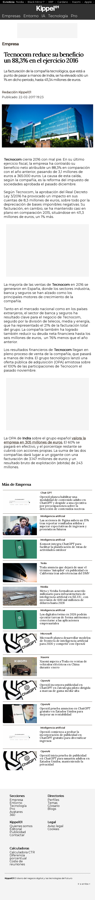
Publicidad (18, 832)
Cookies (53, 829)
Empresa (10, 44)
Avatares (16, 811)
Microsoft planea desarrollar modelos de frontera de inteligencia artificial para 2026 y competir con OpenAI (65, 641)
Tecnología (58, 16)
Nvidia (20, 1)
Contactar (17, 835)
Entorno (31, 16)
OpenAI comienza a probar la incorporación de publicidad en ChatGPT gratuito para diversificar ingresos (63, 736)
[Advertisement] (47, 31)
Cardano (62, 1)
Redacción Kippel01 (16, 92)
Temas (52, 802)
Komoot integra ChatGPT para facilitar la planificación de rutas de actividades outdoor (63, 547)
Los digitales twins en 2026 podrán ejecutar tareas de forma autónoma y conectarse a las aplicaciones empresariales (65, 619)
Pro (74, 16)
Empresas (11, 16)
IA (43, 16)
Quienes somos (21, 826)
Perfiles (53, 799)
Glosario (54, 805)
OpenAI (45, 680)
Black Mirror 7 (36, 1)
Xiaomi (76, 1)
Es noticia (8, 1)
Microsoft (46, 633)
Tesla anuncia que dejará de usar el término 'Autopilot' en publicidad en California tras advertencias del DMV (65, 570)
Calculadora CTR (22, 852)
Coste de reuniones (17, 863)
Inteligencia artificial (52, 516)
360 (12, 814)
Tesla (43, 563)
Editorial (16, 829)
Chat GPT (46, 492)
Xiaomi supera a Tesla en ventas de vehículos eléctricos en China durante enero (63, 664)
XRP (50, 1)
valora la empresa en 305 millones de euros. (45, 440)
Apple (88, 1)
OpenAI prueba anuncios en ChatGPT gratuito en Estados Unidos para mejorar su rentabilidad (65, 711)
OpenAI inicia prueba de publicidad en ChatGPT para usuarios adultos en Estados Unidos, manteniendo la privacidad (65, 760)
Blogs (52, 808)
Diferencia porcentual (18, 857)
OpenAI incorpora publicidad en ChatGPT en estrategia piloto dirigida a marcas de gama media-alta (65, 688)
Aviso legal (55, 826)
